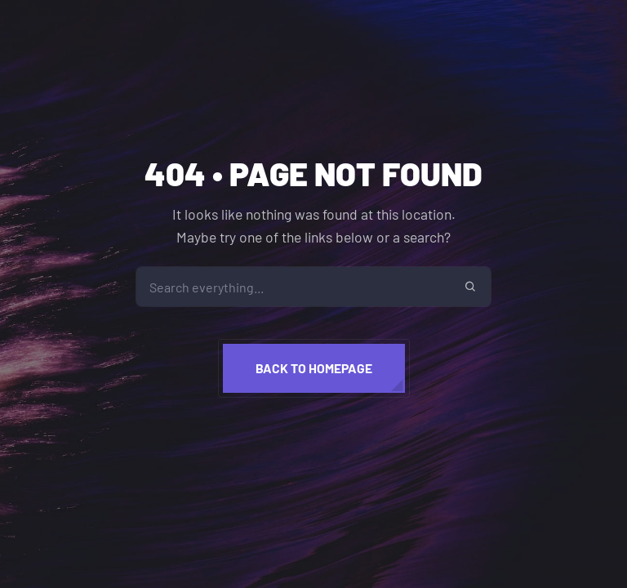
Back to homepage (314, 368)
